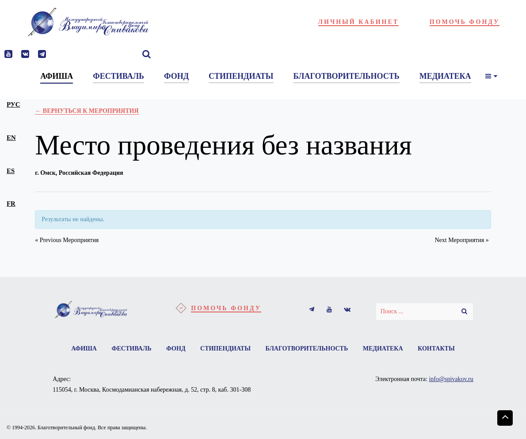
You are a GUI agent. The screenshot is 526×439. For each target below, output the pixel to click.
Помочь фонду (465, 22)
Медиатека (383, 348)
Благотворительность (306, 348)
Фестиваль (131, 348)
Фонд (176, 348)
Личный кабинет (358, 22)
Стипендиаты (225, 348)
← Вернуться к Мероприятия (86, 111)
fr (11, 203)
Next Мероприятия (461, 240)
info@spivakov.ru (451, 379)
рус (13, 104)
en (11, 137)
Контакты (436, 348)
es (11, 170)
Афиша (84, 348)
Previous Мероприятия (67, 240)
